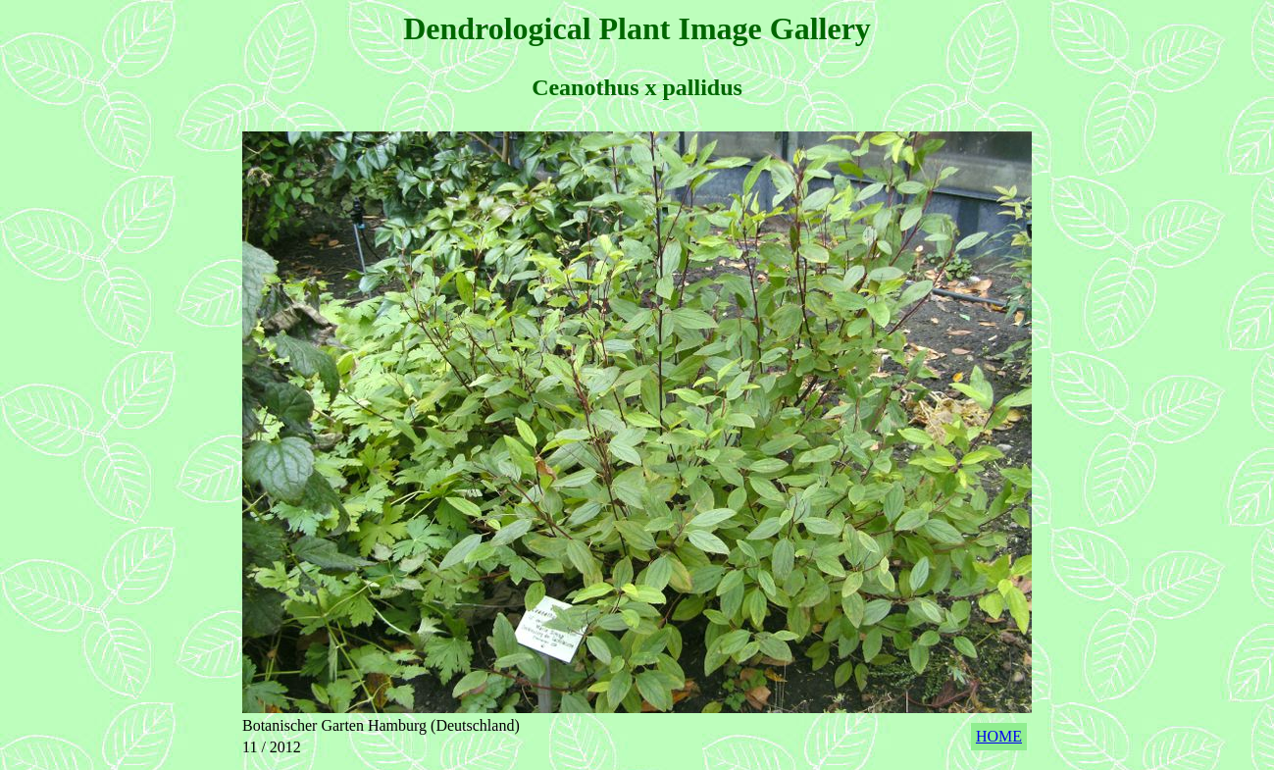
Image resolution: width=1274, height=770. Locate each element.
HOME (999, 736)
